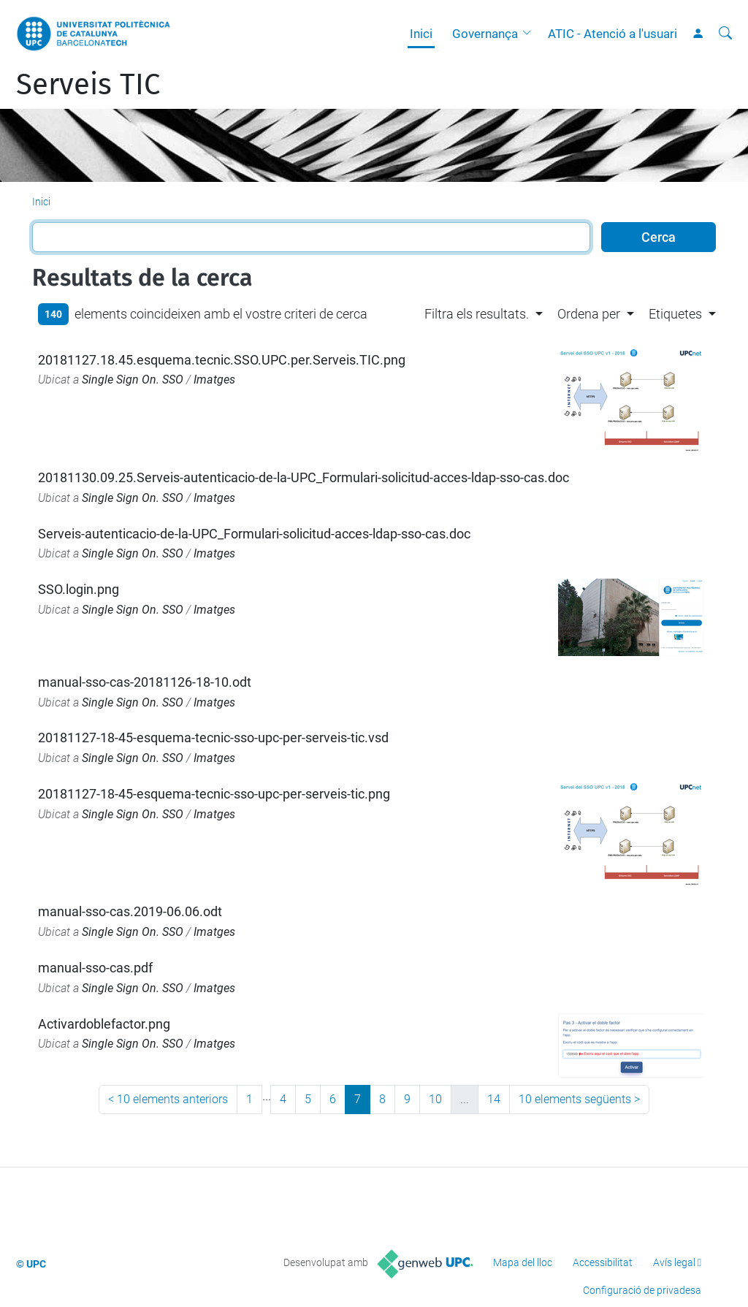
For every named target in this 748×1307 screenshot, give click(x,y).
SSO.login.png (78, 589)
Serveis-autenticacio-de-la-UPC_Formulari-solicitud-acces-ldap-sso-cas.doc (254, 533)
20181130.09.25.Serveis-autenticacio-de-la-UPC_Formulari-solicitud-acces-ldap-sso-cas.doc (303, 477)
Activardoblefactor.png (104, 1024)
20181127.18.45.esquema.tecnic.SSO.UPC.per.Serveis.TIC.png (221, 359)
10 (435, 1099)
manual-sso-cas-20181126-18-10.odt (144, 682)
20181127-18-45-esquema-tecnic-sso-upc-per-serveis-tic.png (214, 793)
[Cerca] (725, 34)
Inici (421, 33)
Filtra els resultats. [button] (476, 313)
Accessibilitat (603, 1262)
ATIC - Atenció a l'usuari (612, 33)
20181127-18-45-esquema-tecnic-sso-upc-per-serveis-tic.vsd (213, 737)
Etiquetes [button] (675, 313)
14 (493, 1099)
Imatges (214, 379)
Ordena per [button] (588, 313)
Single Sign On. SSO (132, 379)
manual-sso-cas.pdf (95, 967)
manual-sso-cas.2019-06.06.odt (130, 911)
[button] (530, 33)
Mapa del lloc (522, 1262)
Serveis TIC (88, 84)
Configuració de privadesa (642, 1290)
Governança (485, 33)
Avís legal (674, 1262)
